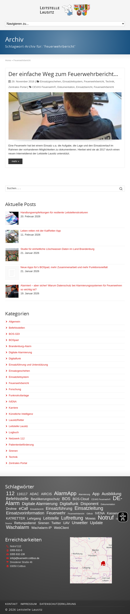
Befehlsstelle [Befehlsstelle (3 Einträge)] (17, 499)
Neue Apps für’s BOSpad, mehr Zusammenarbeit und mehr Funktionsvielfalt (64, 267)
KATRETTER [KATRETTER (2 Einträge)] (15, 518)
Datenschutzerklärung (58, 604)
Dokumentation (66, 87)
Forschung (15, 389)
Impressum (28, 604)
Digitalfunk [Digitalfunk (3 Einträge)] (69, 503)
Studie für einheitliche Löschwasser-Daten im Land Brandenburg (57, 248)
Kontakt (11, 604)
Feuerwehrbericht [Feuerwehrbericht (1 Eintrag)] (76, 513)
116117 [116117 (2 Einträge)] (22, 494)
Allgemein (14, 321)
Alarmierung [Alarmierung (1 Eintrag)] (84, 494)
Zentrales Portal (17, 87)
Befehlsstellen (17, 327)
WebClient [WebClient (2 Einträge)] (61, 527)
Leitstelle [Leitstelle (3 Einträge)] (51, 518)
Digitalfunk (15, 358)
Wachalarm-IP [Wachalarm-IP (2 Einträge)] (41, 527)
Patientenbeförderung (21, 444)
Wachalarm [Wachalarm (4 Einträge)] (17, 527)
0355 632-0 (16, 550)
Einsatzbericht (84, 87)
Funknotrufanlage (19, 395)
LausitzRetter (16, 420)
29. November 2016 (21, 81)
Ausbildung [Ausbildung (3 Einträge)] (111, 494)
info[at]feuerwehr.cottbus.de (24, 558)
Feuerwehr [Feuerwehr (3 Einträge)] (56, 513)
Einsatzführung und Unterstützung (28, 364)
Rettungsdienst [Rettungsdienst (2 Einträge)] (25, 523)
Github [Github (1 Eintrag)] (89, 513)
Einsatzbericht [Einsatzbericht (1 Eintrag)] (37, 509)
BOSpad (13, 340)
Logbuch (14, 432)
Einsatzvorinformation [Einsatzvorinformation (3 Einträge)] (25, 513)
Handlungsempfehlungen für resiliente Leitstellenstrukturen (54, 212)
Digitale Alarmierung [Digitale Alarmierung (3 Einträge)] (39, 503)
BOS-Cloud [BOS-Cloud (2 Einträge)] (81, 499)
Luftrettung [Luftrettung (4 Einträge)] (72, 518)
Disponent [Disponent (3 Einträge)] (89, 503)
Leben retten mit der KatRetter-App (40, 230)
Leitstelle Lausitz (18, 426)
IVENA (12, 401)
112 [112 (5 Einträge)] (10, 493)
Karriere (13, 407)
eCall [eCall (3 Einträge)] (23, 508)
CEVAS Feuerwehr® (44, 87)
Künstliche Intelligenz (21, 413)
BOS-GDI (14, 333)
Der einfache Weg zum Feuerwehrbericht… (63, 74)
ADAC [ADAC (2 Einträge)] (34, 494)
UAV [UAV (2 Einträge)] (66, 523)
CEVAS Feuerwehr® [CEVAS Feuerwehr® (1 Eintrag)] (101, 499)
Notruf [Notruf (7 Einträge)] (106, 517)
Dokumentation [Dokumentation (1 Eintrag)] (108, 504)
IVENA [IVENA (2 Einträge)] (100, 513)
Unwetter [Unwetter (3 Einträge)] (80, 523)
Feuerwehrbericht (94, 81)
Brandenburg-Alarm (20, 346)
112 (19, 546)
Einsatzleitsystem (72, 81)
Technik (109, 81)
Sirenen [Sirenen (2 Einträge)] (43, 523)
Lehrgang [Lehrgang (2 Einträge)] (34, 518)
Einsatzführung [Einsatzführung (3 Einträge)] (59, 508)
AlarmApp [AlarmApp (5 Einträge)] (65, 493)
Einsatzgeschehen (50, 81)
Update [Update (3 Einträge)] (96, 523)
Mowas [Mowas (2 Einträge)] (90, 518)
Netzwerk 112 (16, 438)
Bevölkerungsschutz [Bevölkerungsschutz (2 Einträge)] (45, 499)
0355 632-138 (17, 554)
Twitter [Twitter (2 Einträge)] (56, 523)
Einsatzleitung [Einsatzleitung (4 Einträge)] (89, 508)
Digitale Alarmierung (20, 352)
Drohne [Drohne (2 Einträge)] (11, 508)
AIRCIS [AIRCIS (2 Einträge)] (46, 494)
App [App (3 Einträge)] (96, 494)
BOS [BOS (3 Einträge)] (66, 499)
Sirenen (13, 450)
